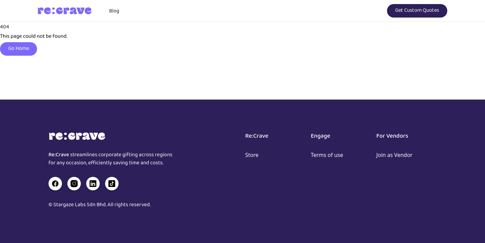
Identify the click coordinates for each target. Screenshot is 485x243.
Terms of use (327, 155)
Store (252, 155)
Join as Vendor (394, 155)
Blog (114, 10)
